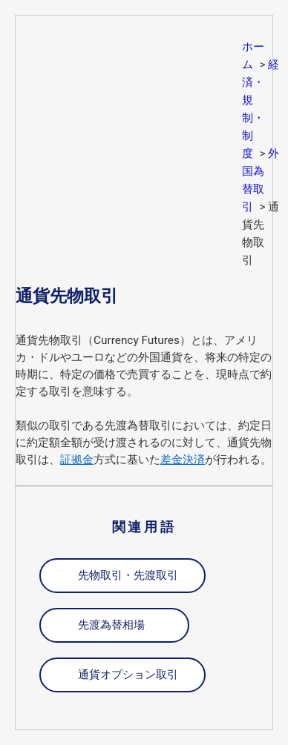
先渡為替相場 (111, 625)
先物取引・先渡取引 (128, 575)
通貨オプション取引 (128, 674)
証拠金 (77, 459)
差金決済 (182, 459)
